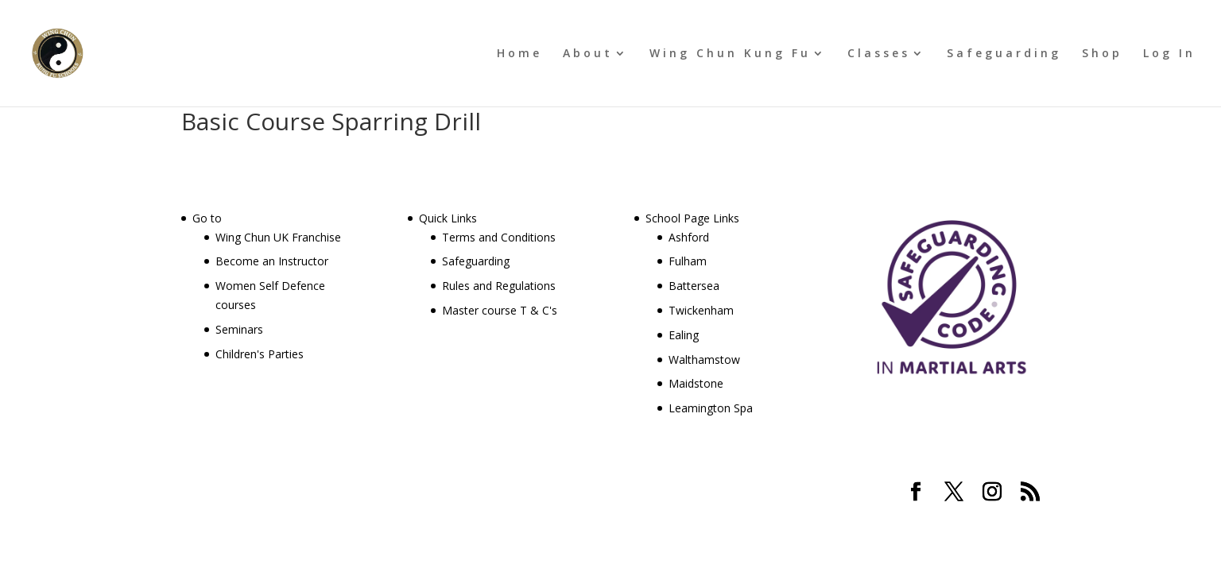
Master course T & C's (499, 310)
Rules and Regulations (499, 285)
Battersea (694, 285)
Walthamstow (704, 359)
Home (519, 54)
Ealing (684, 334)
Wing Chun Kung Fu (730, 54)
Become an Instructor (271, 261)
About (588, 54)
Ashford (689, 237)
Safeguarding (1004, 54)
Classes (878, 54)
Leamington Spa (711, 407)
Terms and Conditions (499, 237)
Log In (1169, 54)
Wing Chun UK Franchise (278, 237)
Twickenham (701, 310)
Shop (1102, 54)
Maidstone (696, 383)
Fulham (688, 261)
